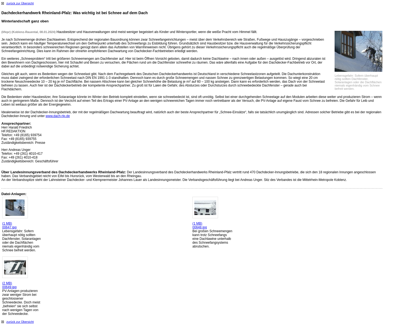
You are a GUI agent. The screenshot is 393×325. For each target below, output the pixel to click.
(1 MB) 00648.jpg (199, 225)
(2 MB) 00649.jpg (9, 285)
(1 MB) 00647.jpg (9, 225)
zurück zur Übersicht (20, 3)
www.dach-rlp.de (58, 116)
